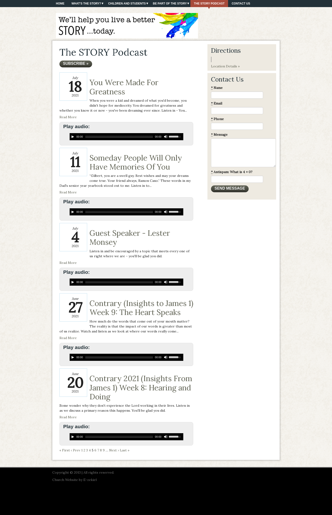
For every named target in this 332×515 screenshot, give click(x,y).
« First (64, 450)
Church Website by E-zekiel (74, 480)
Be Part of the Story (170, 3)
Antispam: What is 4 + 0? (231, 172)
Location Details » (225, 66)
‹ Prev (75, 450)
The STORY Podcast (209, 3)
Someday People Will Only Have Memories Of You (136, 162)
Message (219, 134)
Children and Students (127, 3)
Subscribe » (76, 63)
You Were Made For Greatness (124, 87)
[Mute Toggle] (166, 137)
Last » (124, 450)
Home (60, 3)
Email (216, 103)
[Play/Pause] (73, 137)
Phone (217, 119)
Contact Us (241, 3)
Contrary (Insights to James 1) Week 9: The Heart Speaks (141, 307)
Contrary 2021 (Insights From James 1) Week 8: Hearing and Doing (141, 388)
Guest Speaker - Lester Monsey (130, 237)
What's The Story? (86, 3)
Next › (114, 450)
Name (217, 88)
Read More (68, 117)
